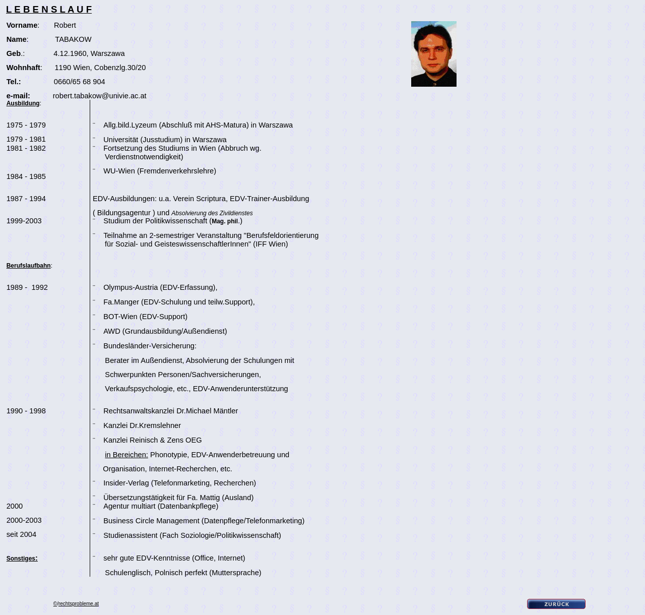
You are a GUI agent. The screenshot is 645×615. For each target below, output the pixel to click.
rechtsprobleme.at (78, 603)
